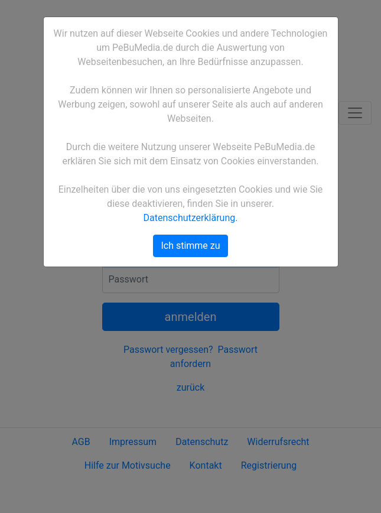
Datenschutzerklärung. (191, 217)
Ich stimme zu (190, 245)
